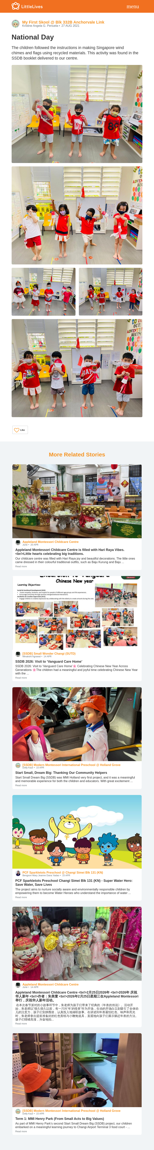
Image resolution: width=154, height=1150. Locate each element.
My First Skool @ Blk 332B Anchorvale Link (63, 22)
